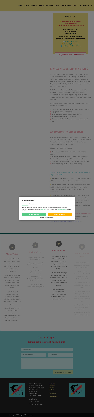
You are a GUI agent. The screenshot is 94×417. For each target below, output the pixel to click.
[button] (34, 214)
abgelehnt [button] (43, 209)
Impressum (42, 217)
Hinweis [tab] (25, 204)
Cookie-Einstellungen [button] (62, 209)
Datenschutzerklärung (49, 217)
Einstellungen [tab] (33, 204)
